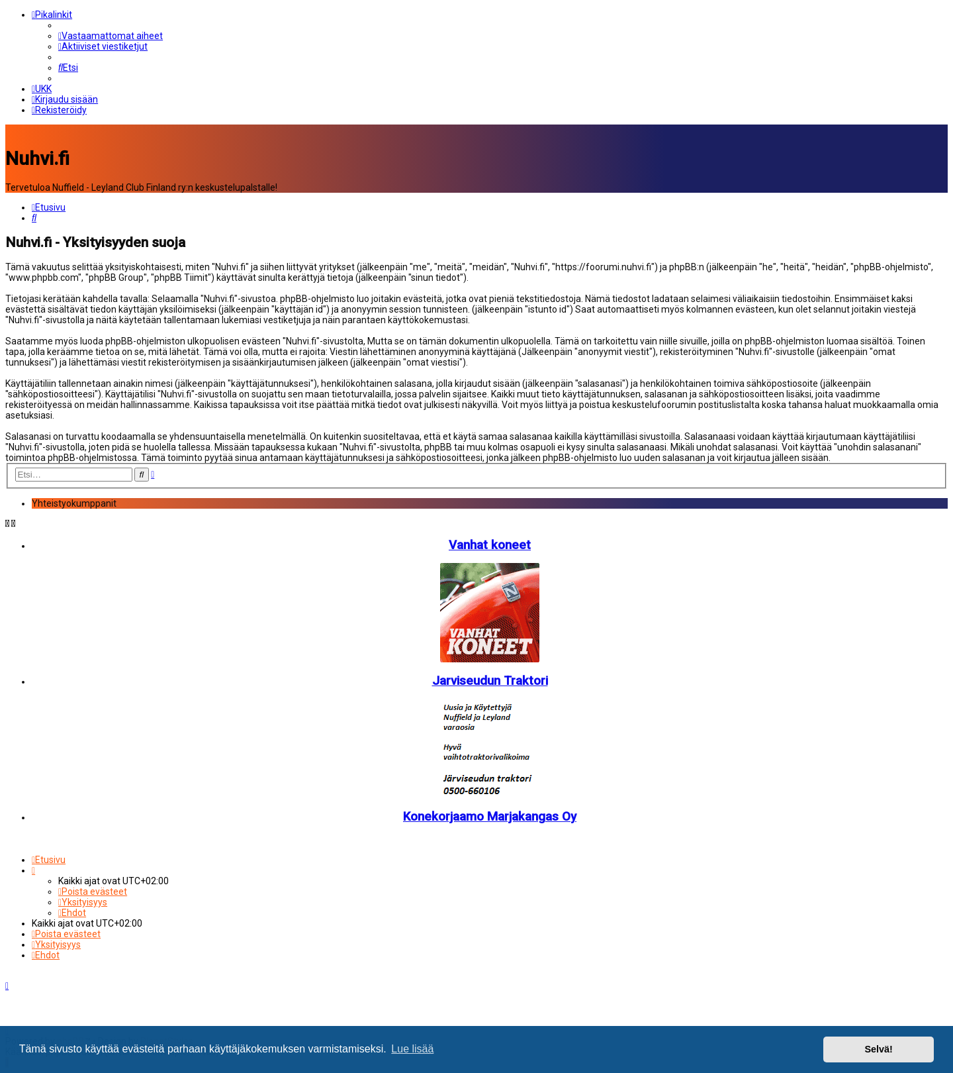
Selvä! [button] (878, 1049)
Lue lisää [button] (412, 1048)
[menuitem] (110, 35)
